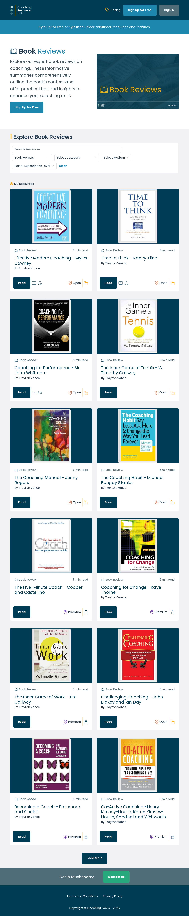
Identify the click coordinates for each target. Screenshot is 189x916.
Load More (94, 858)
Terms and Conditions (82, 896)
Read (22, 283)
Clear (63, 166)
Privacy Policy (112, 896)
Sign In (169, 10)
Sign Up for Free (139, 10)
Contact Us (116, 877)
